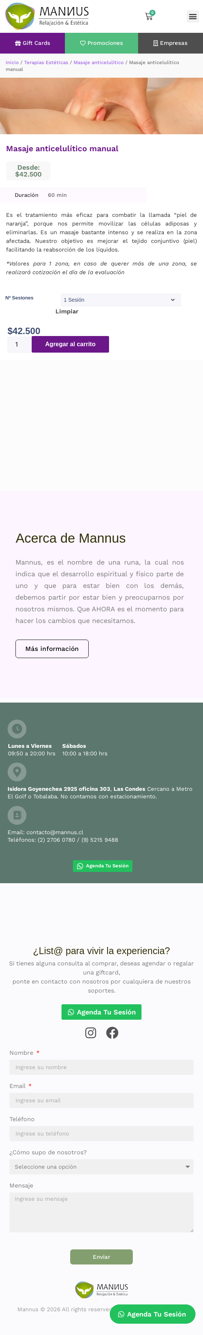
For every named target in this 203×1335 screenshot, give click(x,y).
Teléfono (22, 1119)
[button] (193, 16)
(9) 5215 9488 (100, 839)
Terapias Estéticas (46, 62)
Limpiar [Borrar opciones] (66, 311)
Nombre (22, 1053)
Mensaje (21, 1186)
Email (18, 1086)
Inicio (12, 62)
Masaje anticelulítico (99, 62)
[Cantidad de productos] (20, 345)
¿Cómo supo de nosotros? (48, 1152)
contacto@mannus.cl (54, 832)
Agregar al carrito (70, 344)
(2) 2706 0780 (56, 839)
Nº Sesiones (19, 298)
